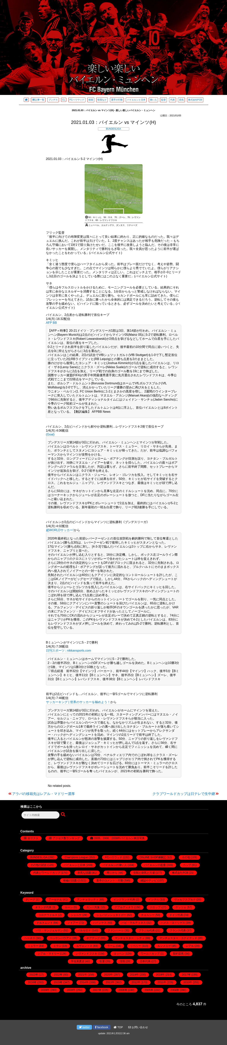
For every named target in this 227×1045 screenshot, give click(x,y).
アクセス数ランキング (66, 838)
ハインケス (100, 922)
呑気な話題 (84, 872)
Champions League (76, 857)
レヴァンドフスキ (86, 953)
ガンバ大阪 (93, 907)
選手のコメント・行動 (109, 880)
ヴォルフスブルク (185, 899)
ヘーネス (29, 938)
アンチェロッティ (88, 899)
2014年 (84, 982)
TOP (118, 1027)
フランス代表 (178, 930)
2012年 (136, 982)
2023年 (33, 974)
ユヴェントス (84, 945)
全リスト (33, 838)
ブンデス (53, 99)
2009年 (45, 990)
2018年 (160, 974)
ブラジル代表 (147, 930)
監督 (163, 99)
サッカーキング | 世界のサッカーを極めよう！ (78, 702)
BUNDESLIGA (113, 129)
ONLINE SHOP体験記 (152, 857)
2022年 (58, 974)
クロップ (155, 907)
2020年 (108, 974)
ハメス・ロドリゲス (173, 922)
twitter (84, 1027)
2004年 (174, 990)
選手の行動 (117, 99)
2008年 (71, 990)
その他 (186, 857)
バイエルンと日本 (136, 99)
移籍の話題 (70, 880)
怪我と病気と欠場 (144, 872)
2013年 (110, 982)
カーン (69, 907)
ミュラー (33, 945)
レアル (190, 945)
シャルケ (76, 914)
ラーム (111, 945)
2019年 (134, 974)
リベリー (135, 945)
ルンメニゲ (164, 945)
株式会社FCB (195, 99)
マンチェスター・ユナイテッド (178, 938)
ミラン (57, 945)
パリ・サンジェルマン (49, 930)
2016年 (32, 982)
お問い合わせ (138, 1027)
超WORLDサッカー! (60, 530)
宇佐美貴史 (77, 961)
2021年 (82, 974)
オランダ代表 (43, 907)
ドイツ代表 (176, 914)
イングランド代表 (124, 899)
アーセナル (55, 899)
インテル (153, 899)
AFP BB (51, 322)
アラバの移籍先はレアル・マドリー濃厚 (43, 794)
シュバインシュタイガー (111, 914)
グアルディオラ (124, 907)
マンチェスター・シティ (130, 938)
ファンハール (115, 930)
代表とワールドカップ (46, 872)
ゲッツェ (180, 907)
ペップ (187, 865)
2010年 (187, 982)
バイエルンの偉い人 (115, 865)
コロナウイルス (47, 914)
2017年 (186, 974)
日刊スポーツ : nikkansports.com (68, 650)
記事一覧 (38, 99)
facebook (101, 1027)
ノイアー (72, 922)
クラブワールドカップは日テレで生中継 (183, 794)
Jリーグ (30, 899)
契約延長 (178, 953)
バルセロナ (84, 930)
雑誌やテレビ (148, 880)
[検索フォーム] (40, 815)
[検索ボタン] (63, 814)
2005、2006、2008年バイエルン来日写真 (119, 838)
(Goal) (50, 434)
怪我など (102, 99)
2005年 (149, 990)
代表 (172, 99)
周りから (112, 872)
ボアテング (93, 938)
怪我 (122, 961)
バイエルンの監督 (155, 865)
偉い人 (153, 99)
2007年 (97, 990)
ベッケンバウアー (60, 938)
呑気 (181, 99)
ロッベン (119, 953)
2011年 (161, 982)
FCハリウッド (77, 99)
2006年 (123, 990)
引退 (102, 961)
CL (63, 99)
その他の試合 (38, 865)
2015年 (58, 982)
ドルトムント (45, 922)
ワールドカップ (150, 953)
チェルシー (148, 914)
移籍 (90, 99)
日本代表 (145, 961)
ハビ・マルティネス (134, 922)
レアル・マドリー (48, 953)
